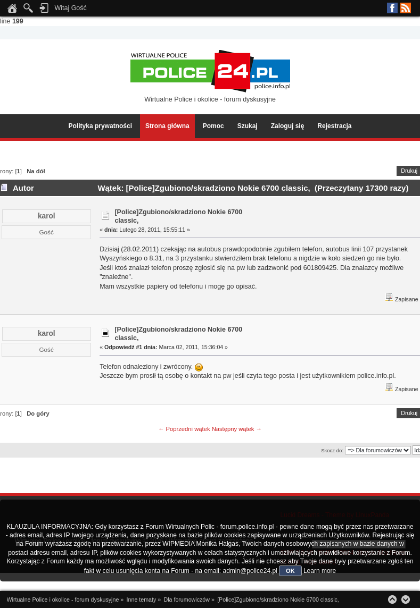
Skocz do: (332, 450)
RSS (405, 8)
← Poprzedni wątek (184, 429)
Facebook (392, 8)
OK (290, 571)
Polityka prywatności (100, 126)
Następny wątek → (237, 429)
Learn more (319, 571)
